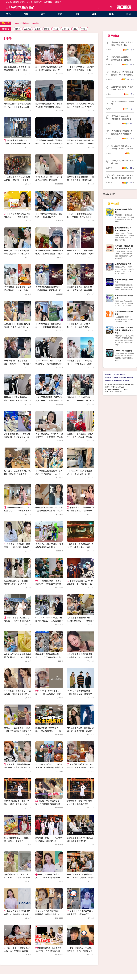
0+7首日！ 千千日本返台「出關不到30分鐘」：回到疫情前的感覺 (49, 620)
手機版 (22, 2)
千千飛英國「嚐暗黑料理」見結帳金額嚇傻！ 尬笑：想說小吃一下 (17, 290)
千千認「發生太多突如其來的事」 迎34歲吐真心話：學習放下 (80, 216)
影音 (60, 14)
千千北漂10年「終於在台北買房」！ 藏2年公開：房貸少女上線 (80, 473)
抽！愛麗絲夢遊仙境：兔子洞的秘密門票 (124, 229)
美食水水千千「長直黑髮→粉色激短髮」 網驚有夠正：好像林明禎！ (80, 914)
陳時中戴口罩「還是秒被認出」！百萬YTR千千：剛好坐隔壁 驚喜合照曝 (17, 363)
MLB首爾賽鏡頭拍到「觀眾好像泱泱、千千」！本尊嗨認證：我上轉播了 (49, 400)
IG (129, 7)
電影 (111, 14)
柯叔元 (84, 29)
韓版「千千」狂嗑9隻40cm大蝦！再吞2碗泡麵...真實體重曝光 (17, 950)
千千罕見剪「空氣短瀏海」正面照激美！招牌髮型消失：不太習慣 (17, 693)
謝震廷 (17, 29)
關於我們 (123, 374)
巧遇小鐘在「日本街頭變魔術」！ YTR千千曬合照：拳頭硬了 (80, 400)
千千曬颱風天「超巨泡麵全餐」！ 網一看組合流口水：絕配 (80, 326)
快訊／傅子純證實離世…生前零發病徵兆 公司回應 (122, 58)
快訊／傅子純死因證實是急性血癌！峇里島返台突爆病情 (122, 176)
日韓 (77, 14)
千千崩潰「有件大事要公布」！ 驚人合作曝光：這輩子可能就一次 (49, 693)
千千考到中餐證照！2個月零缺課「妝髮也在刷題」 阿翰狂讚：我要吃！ (80, 69)
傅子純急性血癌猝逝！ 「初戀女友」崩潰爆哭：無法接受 (122, 117)
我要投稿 (108, 374)
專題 (128, 14)
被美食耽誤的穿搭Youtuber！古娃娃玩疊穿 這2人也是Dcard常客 (17, 583)
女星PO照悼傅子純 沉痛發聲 (26, 23)
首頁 (8, 14)
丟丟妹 (37, 29)
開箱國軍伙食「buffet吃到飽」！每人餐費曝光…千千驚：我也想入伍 (49, 730)
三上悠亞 (27, 29)
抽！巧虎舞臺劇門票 (123, 264)
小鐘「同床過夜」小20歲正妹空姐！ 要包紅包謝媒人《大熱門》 (80, 950)
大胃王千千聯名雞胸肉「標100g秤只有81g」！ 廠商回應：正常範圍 (79, 620)
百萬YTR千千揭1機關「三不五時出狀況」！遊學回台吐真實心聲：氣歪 (49, 363)
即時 (25, 14)
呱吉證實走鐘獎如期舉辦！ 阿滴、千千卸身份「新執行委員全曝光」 (80, 180)
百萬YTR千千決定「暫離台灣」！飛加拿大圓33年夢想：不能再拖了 (17, 400)
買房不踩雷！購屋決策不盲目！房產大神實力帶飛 (124, 330)
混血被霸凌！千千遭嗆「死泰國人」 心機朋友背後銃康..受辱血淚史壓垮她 (17, 914)
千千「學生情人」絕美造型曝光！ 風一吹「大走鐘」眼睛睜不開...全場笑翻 (80, 877)
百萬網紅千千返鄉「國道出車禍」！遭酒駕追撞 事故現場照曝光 (80, 290)
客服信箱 (122, 377)
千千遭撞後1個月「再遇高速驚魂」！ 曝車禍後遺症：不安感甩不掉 (80, 253)
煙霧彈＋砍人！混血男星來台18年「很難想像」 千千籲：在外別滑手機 (17, 180)
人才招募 (115, 374)
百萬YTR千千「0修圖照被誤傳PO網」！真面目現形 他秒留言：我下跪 (17, 326)
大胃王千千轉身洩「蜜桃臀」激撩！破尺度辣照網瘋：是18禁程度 (80, 730)
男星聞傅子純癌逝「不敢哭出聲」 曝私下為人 (122, 88)
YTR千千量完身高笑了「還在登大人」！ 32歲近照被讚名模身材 (17, 510)
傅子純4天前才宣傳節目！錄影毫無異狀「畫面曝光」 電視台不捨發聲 (122, 132)
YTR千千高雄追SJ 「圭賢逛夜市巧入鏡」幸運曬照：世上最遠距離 (17, 437)
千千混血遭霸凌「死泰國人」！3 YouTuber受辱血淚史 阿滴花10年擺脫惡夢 (49, 877)
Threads (118, 7)
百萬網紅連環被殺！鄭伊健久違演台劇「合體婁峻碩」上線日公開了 (80, 143)
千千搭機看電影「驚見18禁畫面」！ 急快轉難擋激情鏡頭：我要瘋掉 (49, 326)
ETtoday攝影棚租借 (123, 350)
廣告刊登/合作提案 (111, 377)
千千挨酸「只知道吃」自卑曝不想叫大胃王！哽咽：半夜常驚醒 (80, 767)
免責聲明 (126, 380)
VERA (75, 29)
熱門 (43, 14)
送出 (111, 7)
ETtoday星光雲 (20, 7)
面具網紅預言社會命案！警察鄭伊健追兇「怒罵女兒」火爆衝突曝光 (49, 106)
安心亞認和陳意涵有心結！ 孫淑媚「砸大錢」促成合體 (122, 147)
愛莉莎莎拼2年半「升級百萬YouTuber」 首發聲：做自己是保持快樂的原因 (17, 877)
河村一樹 (65, 29)
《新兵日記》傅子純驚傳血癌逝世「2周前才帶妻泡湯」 (122, 73)
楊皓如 (46, 29)
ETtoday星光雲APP (34, 2)
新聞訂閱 (58, 2)
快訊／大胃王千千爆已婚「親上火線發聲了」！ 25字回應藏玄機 (80, 657)
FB (126, 7)
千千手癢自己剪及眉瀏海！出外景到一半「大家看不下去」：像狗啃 (49, 473)
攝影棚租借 (48, 2)
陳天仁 (55, 29)
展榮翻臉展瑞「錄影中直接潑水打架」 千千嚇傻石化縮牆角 (48, 950)
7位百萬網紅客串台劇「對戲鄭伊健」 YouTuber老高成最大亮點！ (49, 143)
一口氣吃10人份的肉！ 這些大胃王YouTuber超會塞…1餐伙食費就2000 (49, 767)
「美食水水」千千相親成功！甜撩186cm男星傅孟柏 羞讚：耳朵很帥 (80, 547)
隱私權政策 (109, 380)
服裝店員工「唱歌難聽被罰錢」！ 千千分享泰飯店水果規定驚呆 (49, 657)
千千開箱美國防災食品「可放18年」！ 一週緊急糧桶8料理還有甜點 (17, 216)
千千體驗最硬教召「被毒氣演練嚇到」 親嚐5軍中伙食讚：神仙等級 (49, 583)
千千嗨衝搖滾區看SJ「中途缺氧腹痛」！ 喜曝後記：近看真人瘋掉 (80, 583)
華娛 (94, 14)
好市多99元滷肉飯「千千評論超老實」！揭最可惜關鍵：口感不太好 (49, 253)
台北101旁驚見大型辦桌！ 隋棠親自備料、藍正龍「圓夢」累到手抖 (17, 69)
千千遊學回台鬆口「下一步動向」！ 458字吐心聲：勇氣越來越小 (80, 363)
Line (122, 7)
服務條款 (130, 377)
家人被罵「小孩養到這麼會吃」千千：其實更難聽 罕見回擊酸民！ (17, 767)
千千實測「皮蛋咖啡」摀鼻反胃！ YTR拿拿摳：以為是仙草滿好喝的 (17, 547)
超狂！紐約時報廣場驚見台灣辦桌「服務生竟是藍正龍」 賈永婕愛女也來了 (49, 69)
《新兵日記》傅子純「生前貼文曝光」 (122, 162)
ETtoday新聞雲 (12, 2)
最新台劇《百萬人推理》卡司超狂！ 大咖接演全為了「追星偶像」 (80, 106)
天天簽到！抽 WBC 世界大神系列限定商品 (124, 247)
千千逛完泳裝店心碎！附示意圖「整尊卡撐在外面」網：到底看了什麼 (49, 510)
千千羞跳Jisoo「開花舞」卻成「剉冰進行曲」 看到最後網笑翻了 (80, 510)
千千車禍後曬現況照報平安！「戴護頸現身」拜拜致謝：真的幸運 (49, 290)
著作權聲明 (118, 380)
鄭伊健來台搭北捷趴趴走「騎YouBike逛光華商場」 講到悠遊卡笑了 (17, 143)
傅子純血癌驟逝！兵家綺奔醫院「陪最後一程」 (122, 43)
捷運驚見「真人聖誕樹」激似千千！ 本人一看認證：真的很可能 (80, 437)
